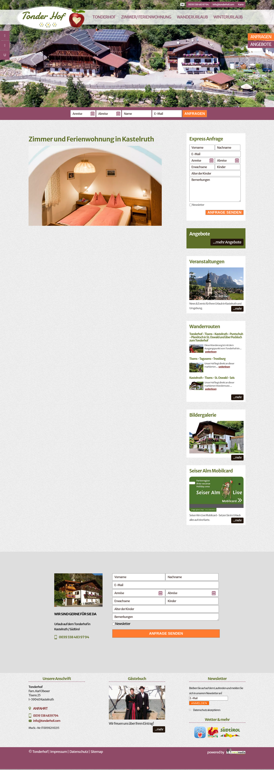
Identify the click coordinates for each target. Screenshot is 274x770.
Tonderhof (103, 17)
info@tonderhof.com (223, 4)
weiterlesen (210, 351)
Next (246, 59)
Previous (33, 59)
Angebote (260, 44)
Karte (241, 4)
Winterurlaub (228, 17)
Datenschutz (78, 751)
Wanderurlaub (192, 17)
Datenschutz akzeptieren (206, 710)
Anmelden (199, 703)
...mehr (237, 308)
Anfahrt (40, 708)
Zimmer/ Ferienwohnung (146, 17)
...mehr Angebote (227, 242)
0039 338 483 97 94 (198, 4)
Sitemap (97, 751)
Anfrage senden (224, 212)
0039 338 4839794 (45, 715)
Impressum (58, 751)
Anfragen (194, 114)
